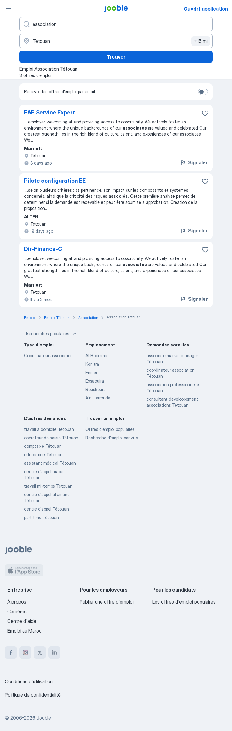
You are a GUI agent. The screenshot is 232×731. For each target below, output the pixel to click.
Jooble (44, 718)
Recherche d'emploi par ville (111, 437)
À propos (16, 602)
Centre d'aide (21, 621)
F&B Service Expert (49, 112)
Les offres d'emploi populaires (184, 602)
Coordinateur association (48, 355)
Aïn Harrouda (97, 397)
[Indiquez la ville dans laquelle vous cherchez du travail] (116, 41)
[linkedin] (54, 652)
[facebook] (11, 652)
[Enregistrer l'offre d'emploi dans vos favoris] (205, 113)
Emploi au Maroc (24, 631)
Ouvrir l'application (206, 9)
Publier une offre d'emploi (107, 602)
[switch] (203, 92)
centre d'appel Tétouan (46, 508)
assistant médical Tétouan (50, 463)
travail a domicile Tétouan (49, 429)
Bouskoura (95, 389)
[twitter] (40, 652)
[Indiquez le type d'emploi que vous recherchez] (116, 24)
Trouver (116, 57)
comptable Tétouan (43, 446)
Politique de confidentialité (33, 695)
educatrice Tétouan (43, 454)
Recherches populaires (52, 334)
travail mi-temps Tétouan (48, 486)
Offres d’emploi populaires (110, 429)
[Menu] (8, 8)
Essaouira (94, 380)
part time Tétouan (41, 517)
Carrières (17, 611)
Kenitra (92, 364)
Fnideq (91, 372)
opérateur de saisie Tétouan (51, 437)
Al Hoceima (96, 355)
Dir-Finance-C (43, 249)
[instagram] (25, 652)
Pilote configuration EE (55, 181)
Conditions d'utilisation (29, 681)
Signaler (194, 162)
